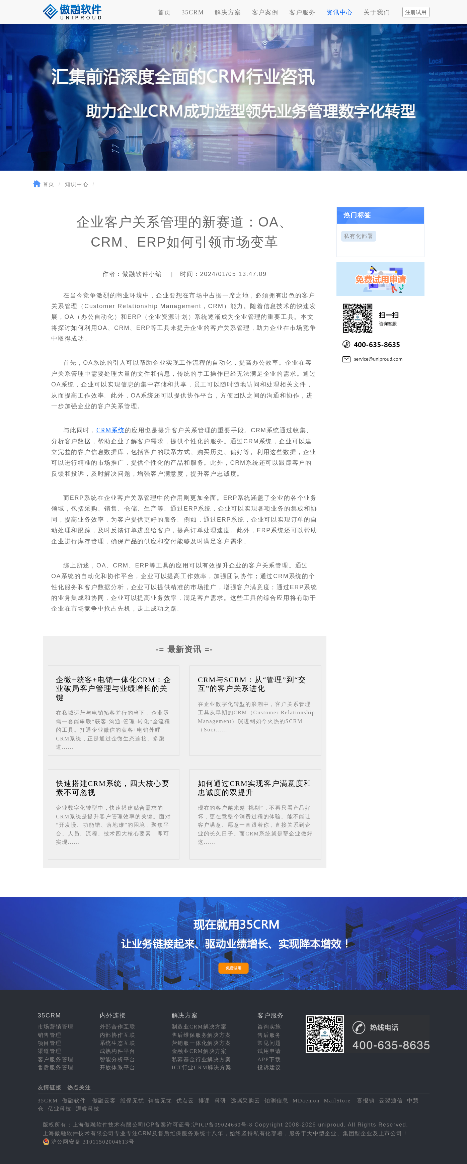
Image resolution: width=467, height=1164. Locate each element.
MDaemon (306, 1100)
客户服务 (302, 12)
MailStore (337, 1100)
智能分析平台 (118, 1059)
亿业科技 (60, 1108)
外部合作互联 (118, 1026)
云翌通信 (391, 1100)
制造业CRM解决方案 (199, 1026)
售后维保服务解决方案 (201, 1035)
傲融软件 (74, 1100)
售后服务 (269, 1035)
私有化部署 (359, 236)
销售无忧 (160, 1100)
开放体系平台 (118, 1067)
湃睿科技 (88, 1108)
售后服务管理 (56, 1067)
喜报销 (366, 1100)
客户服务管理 (56, 1059)
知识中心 (77, 184)
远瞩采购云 (245, 1100)
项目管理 (50, 1043)
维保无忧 (132, 1100)
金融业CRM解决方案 (199, 1051)
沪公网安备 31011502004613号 (93, 1142)
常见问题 (269, 1043)
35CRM (192, 12)
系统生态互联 (118, 1043)
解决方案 (228, 12)
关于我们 (377, 12)
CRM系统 (110, 430)
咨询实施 (269, 1026)
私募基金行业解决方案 (201, 1059)
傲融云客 (104, 1100)
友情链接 (50, 1087)
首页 (164, 12)
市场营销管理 (56, 1026)
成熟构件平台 (118, 1051)
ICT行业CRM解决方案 (202, 1067)
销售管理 (50, 1035)
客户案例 (265, 12)
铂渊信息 (276, 1100)
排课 (205, 1100)
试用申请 (269, 1051)
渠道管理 (50, 1051)
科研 (221, 1100)
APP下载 (269, 1059)
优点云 (185, 1100)
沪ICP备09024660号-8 (222, 1125)
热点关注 (79, 1087)
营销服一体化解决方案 (201, 1043)
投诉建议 (269, 1067)
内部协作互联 (118, 1035)
